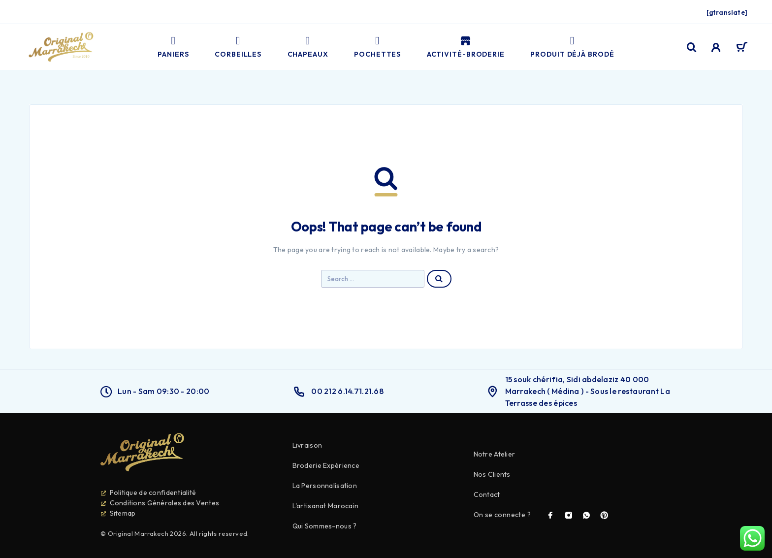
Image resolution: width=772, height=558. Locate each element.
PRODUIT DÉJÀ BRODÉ (572, 47)
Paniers (173, 47)
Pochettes (377, 47)
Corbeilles (238, 47)
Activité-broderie (466, 47)
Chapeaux (308, 47)
